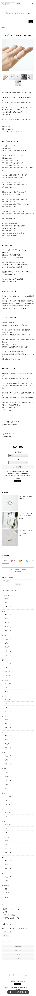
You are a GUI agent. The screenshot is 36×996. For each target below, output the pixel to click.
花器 (6, 889)
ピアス (7, 602)
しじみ (4, 769)
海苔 (3, 821)
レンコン (5, 611)
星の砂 (4, 696)
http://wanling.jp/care (8, 410)
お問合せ (6, 912)
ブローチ (7, 655)
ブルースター (6, 837)
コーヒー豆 (5, 595)
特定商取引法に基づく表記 (11, 918)
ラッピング (18, 452)
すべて (5, 560)
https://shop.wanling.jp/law (9, 424)
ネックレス (8, 598)
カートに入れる (18, 467)
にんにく (5, 732)
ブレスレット (9, 627)
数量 (18, 459)
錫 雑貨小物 (5, 885)
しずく (4, 635)
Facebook (18, 958)
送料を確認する (24, 473)
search (19, 4)
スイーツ (5, 809)
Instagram (18, 950)
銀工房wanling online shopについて (13, 909)
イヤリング (8, 606)
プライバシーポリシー (10, 915)
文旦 (3, 752)
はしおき (7, 897)
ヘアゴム (7, 893)
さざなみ (5, 680)
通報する (18, 478)
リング (7, 623)
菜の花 (4, 793)
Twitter (18, 954)
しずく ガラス (6, 716)
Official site (18, 946)
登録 (5, 936)
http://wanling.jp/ (6, 436)
